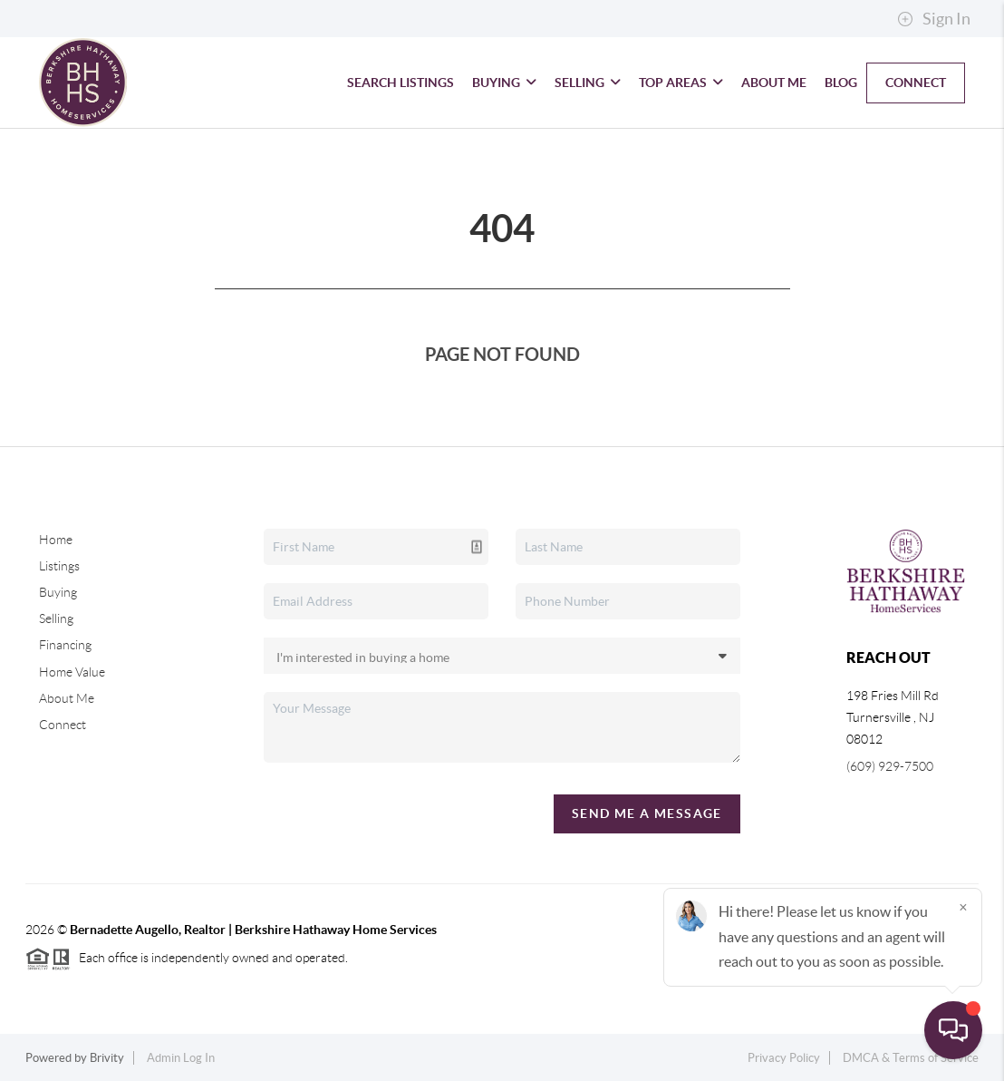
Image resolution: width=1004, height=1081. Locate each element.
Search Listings (400, 82)
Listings (59, 566)
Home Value (72, 672)
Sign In (933, 19)
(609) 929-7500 (889, 766)
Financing (65, 645)
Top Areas (681, 82)
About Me (773, 82)
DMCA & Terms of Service (911, 1058)
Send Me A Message (647, 813)
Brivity (107, 1058)
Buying (504, 82)
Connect (915, 82)
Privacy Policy (784, 1058)
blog (841, 82)
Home (55, 539)
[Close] (963, 907)
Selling (588, 82)
